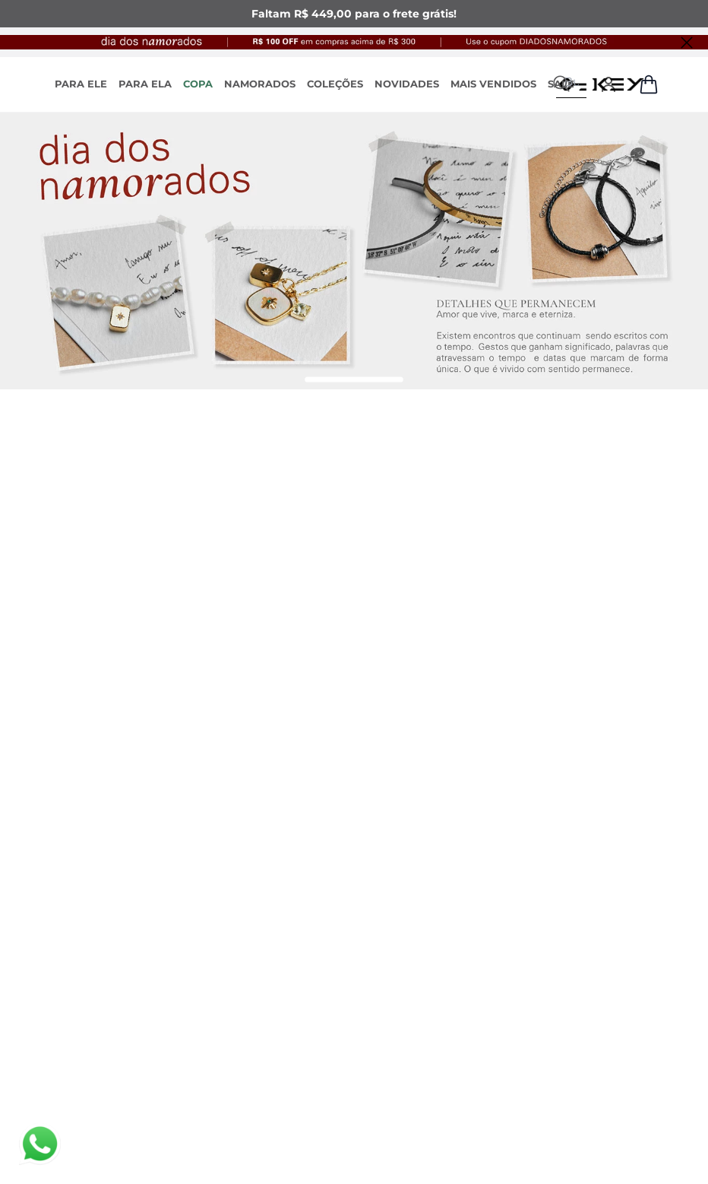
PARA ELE (81, 84)
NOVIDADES (407, 84)
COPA (198, 84)
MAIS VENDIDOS (493, 84)
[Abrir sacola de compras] (649, 84)
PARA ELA (145, 84)
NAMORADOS (260, 84)
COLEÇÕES (335, 84)
